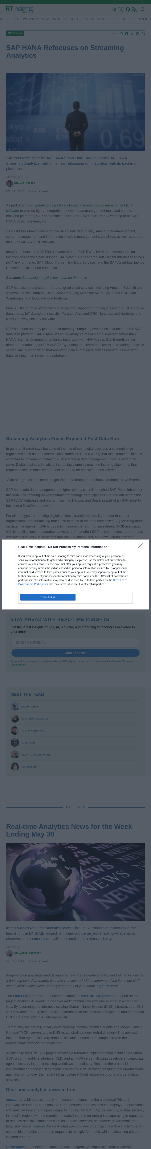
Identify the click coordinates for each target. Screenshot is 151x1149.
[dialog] (75, 574)
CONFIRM (48, 597)
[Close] (141, 547)
